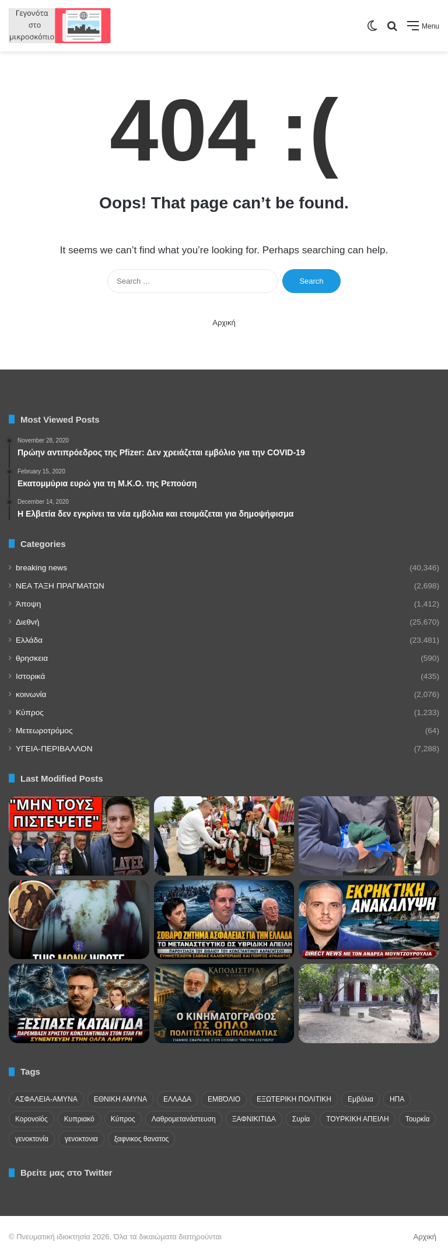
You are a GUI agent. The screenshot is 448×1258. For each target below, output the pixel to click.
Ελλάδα (29, 640)
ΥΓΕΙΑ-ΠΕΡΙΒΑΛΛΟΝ (54, 748)
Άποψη (28, 604)
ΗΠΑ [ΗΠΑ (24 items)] (397, 1099)
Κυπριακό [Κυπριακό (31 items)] (79, 1119)
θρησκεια (32, 658)
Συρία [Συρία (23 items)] (301, 1119)
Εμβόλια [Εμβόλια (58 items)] (360, 1099)
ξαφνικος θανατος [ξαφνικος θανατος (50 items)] (141, 1139)
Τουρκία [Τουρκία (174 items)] (417, 1119)
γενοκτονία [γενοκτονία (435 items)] (31, 1139)
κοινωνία (31, 694)
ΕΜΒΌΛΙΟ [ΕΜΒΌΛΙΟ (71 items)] (224, 1099)
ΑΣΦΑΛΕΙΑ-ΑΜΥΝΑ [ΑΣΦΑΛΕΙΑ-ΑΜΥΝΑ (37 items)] (46, 1099)
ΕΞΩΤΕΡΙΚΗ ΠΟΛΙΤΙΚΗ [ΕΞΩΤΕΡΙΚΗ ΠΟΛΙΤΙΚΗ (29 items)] (294, 1099)
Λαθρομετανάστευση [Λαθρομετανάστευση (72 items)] (184, 1119)
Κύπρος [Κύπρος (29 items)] (123, 1119)
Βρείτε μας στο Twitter (66, 1172)
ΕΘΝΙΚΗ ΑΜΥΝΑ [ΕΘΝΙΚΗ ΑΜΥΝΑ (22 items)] (120, 1099)
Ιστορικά (30, 676)
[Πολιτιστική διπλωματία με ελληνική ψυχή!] (224, 1003)
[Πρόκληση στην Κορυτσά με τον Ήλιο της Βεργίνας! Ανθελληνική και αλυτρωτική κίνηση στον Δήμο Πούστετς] (224, 836)
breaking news (41, 567)
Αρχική (224, 322)
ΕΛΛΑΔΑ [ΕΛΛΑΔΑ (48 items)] (177, 1099)
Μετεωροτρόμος (44, 730)
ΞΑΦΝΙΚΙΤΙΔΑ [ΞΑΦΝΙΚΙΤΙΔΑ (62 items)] (254, 1119)
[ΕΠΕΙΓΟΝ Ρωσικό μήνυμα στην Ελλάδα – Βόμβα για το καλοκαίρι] (79, 836)
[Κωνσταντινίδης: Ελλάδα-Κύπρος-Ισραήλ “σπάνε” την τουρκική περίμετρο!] (79, 1003)
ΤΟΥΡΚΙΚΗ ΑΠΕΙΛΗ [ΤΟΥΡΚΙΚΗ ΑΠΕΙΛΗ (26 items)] (357, 1119)
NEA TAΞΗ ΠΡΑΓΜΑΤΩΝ (60, 585)
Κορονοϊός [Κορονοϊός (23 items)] (31, 1119)
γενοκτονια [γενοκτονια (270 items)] (81, 1139)
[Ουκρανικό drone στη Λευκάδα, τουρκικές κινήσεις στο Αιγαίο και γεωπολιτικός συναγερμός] (369, 920)
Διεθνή (27, 622)
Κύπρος (30, 712)
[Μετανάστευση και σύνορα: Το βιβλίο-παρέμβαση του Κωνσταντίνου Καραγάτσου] (224, 920)
